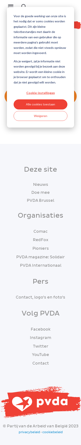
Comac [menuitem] (40, 231)
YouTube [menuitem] (40, 354)
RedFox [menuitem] (40, 239)
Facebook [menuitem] (41, 329)
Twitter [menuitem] (40, 346)
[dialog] (40, 67)
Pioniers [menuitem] (40, 248)
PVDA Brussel (40, 200)
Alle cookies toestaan (40, 104)
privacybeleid (29, 432)
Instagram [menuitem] (40, 337)
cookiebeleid (52, 432)
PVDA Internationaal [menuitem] (40, 265)
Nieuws (40, 184)
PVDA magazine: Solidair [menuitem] (40, 257)
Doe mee (40, 192)
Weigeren (40, 116)
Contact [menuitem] (40, 363)
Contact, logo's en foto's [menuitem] (40, 297)
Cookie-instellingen (40, 93)
